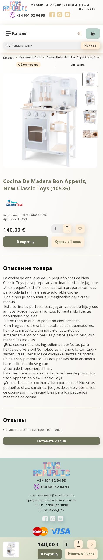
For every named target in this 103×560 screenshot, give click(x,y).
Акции (55, 5)
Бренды (70, 5)
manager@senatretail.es (56, 495)
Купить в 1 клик (68, 242)
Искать (90, 45)
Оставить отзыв (51, 441)
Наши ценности (87, 7)
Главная (8, 57)
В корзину (26, 241)
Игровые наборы (30, 57)
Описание (78, 64)
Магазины (39, 5)
